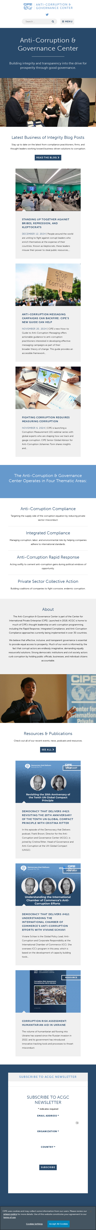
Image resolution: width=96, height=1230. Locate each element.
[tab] (48, 1077)
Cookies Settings (34, 1224)
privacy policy (10, 1214)
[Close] (90, 1211)
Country (48, 1147)
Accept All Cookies (58, 1224)
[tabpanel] (48, 1138)
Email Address (48, 1115)
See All (48, 749)
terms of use (9, 1217)
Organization (48, 1131)
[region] (48, 1218)
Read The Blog (47, 157)
